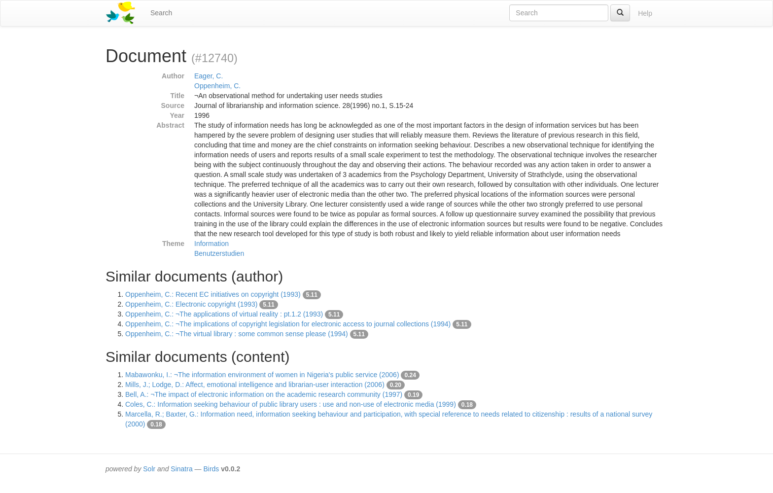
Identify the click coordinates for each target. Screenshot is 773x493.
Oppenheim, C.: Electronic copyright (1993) (191, 304)
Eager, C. (208, 76)
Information (211, 243)
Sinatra (181, 469)
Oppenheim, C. (217, 86)
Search (161, 13)
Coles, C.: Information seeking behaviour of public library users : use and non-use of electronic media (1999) (290, 404)
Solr (149, 469)
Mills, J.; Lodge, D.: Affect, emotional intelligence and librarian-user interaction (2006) (255, 384)
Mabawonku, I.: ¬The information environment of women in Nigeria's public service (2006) (262, 375)
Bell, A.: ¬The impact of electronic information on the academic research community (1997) (263, 394)
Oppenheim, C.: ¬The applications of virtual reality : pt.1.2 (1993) (224, 314)
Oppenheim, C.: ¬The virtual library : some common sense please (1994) (236, 334)
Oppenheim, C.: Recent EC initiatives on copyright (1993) (213, 294)
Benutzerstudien (219, 253)
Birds (211, 469)
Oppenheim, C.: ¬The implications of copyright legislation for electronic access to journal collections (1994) (288, 324)
